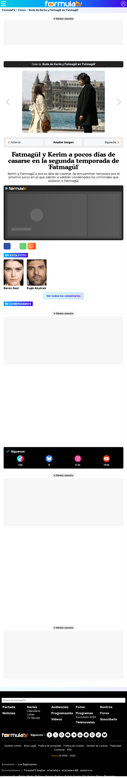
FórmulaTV (8, 10)
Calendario (33, 711)
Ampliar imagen (63, 142)
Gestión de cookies (97, 746)
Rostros (106, 707)
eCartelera (53, 770)
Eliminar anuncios (64, 18)
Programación (62, 713)
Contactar (59, 750)
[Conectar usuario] (123, 3)
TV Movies (33, 718)
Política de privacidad (49, 746)
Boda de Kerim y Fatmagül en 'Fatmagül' (54, 10)
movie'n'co (86, 770)
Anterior (16, 142)
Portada (8, 707)
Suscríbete (108, 719)
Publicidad (115, 746)
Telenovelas (85, 722)
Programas (84, 713)
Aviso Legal (30, 746)
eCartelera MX (70, 770)
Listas (30, 714)
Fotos (22, 10)
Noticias (8, 713)
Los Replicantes (27, 764)
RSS (69, 750)
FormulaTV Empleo (34, 770)
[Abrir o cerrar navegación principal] (3, 3)
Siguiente (110, 142)
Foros (104, 713)
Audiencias (59, 707)
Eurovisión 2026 (86, 717)
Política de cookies (74, 746)
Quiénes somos (12, 746)
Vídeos (56, 719)
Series (32, 707)
